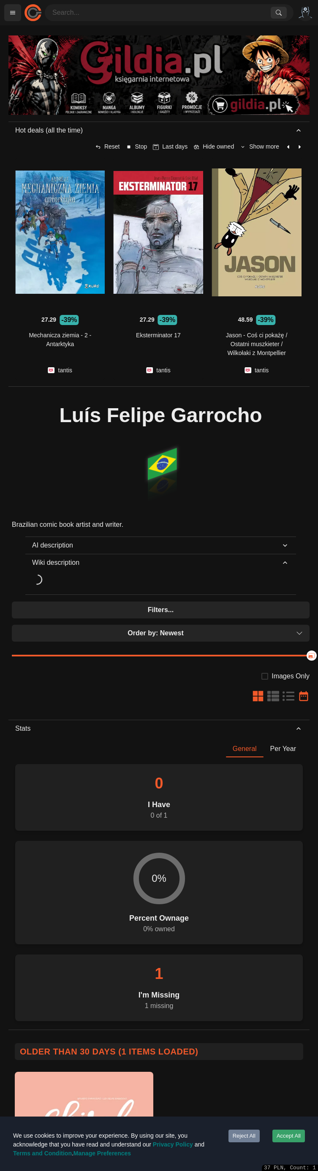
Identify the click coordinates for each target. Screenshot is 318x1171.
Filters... (161, 609)
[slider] (312, 656)
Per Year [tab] (283, 748)
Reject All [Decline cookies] (244, 1136)
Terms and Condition (42, 1153)
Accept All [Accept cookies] (289, 1136)
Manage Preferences (102, 1153)
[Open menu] (12, 12)
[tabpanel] (159, 889)
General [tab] (245, 748)
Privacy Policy (173, 1144)
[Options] (305, 12)
